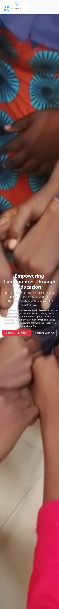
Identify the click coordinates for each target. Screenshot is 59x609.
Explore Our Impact (16, 333)
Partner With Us (44, 333)
